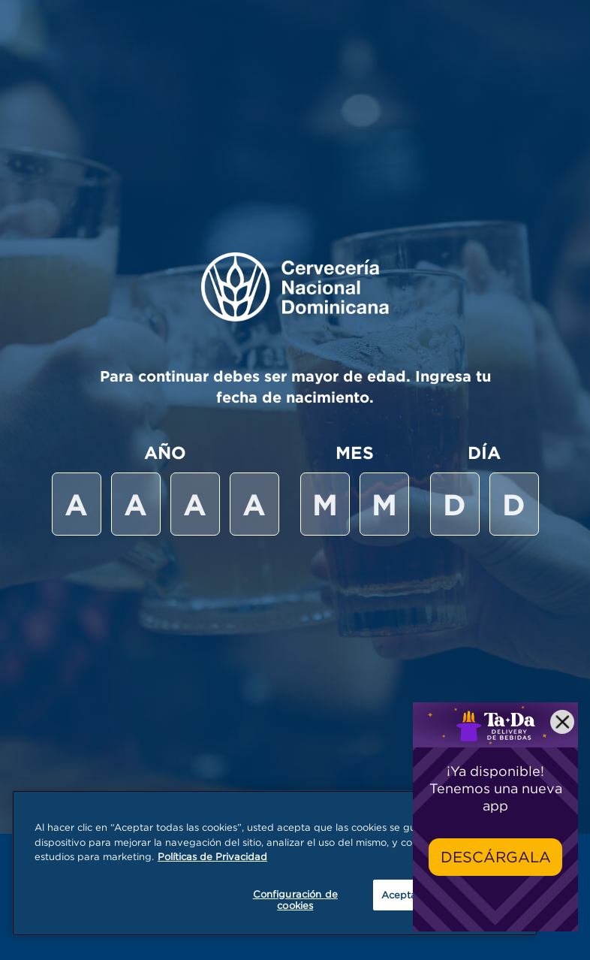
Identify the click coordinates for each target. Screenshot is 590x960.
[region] (274, 863)
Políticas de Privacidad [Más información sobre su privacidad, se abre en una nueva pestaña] (212, 856)
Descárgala (496, 857)
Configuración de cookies (295, 900)
